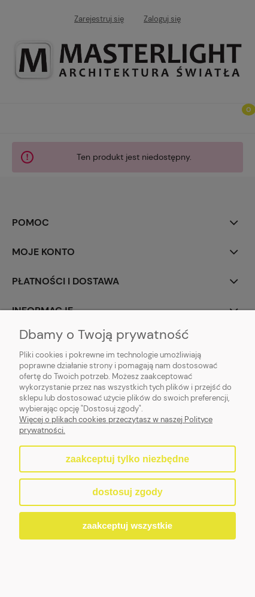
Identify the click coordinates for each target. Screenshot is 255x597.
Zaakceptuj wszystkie (127, 525)
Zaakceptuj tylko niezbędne (127, 459)
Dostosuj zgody (127, 492)
